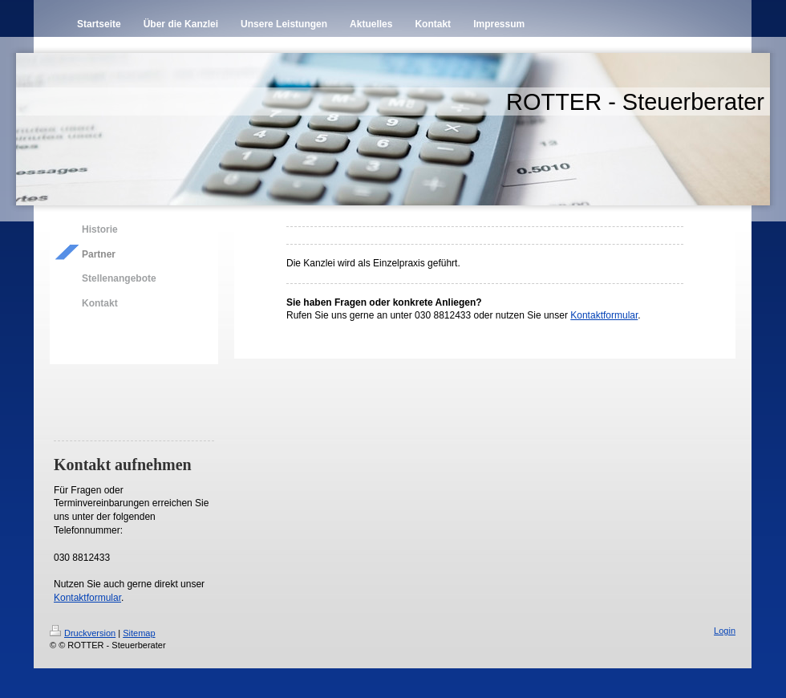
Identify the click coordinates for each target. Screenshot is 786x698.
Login (724, 630)
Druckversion (82, 633)
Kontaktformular (87, 597)
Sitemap (139, 633)
